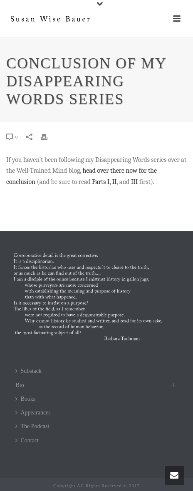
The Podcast (32, 426)
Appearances (32, 412)
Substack (28, 371)
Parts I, (101, 182)
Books (25, 399)
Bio (19, 385)
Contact (27, 440)
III (134, 182)
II (114, 182)
